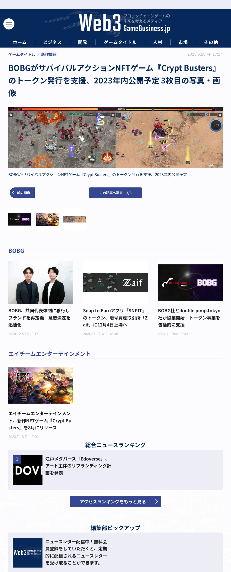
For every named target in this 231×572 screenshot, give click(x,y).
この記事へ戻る (115, 192)
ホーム (20, 42)
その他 (211, 42)
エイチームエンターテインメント (49, 354)
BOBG (16, 250)
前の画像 (23, 192)
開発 (82, 42)
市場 (183, 42)
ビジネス (52, 42)
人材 (157, 42)
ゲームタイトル (120, 42)
